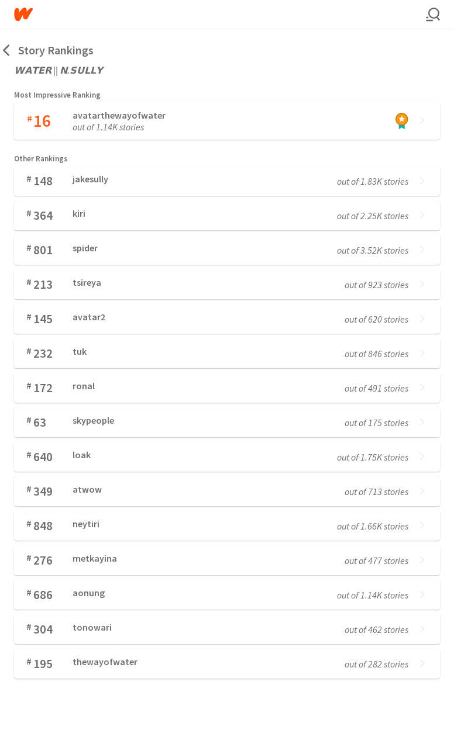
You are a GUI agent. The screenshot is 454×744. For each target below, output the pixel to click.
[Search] (433, 15)
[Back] (7, 50)
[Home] (220, 14)
